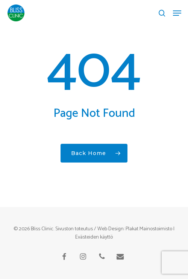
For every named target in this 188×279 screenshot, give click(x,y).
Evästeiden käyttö (94, 237)
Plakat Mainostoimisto (149, 229)
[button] (177, 13)
